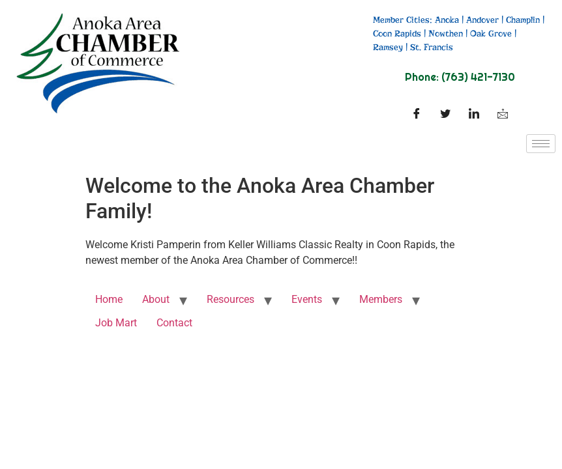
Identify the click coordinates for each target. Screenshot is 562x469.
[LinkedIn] (474, 114)
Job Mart (116, 323)
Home (109, 299)
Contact (174, 323)
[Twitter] (445, 114)
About (156, 299)
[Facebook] (416, 114)
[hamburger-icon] (540, 143)
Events (306, 299)
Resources (230, 299)
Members (380, 299)
